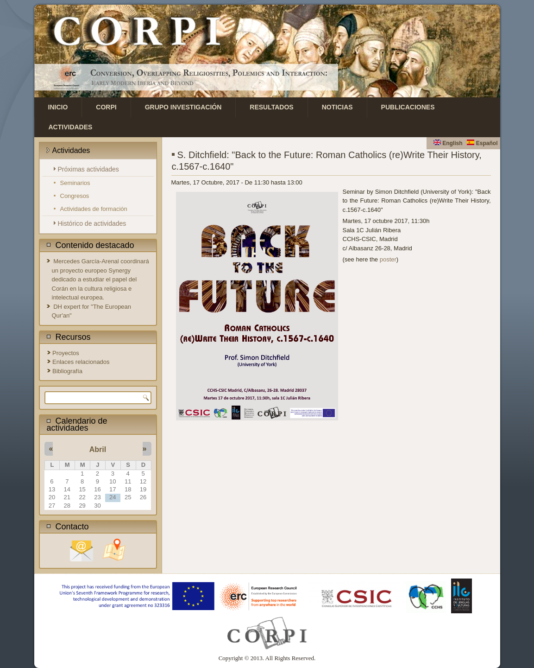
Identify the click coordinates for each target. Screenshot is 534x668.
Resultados (271, 107)
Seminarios (75, 182)
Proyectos (65, 353)
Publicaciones (408, 107)
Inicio (58, 107)
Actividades (71, 127)
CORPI (106, 107)
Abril (97, 449)
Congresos (74, 195)
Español (482, 143)
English (448, 143)
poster (388, 259)
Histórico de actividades (92, 223)
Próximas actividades (88, 169)
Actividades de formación (93, 208)
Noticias (337, 107)
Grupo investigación (183, 107)
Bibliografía (67, 371)
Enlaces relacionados (81, 361)
